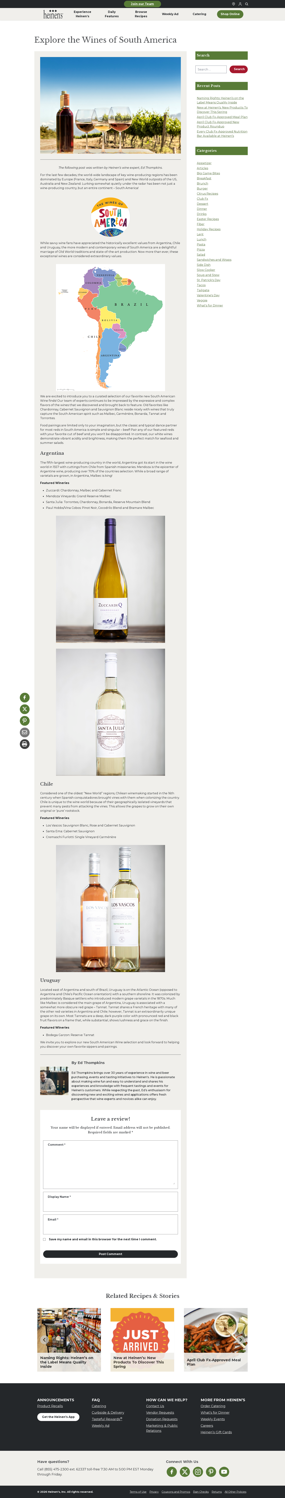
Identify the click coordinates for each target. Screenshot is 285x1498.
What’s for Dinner (215, 1412)
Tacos (201, 285)
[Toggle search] (246, 4)
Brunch (202, 183)
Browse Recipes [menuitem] (141, 14)
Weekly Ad (100, 1426)
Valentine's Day (208, 295)
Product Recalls (50, 1406)
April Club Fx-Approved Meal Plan (222, 117)
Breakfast (204, 178)
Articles (202, 168)
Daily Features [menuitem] (112, 14)
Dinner (202, 209)
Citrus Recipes (207, 193)
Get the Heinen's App (58, 1417)
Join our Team (142, 4)
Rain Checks (201, 1491)
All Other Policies (235, 1491)
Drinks (201, 214)
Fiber (200, 224)
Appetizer (204, 163)
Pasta (201, 244)
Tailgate (203, 290)
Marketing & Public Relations (162, 1428)
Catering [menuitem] (199, 14)
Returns (217, 1491)
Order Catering (213, 1406)
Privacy (154, 1491)
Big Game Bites (208, 173)
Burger (202, 188)
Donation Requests (162, 1419)
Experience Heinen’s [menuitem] (82, 14)
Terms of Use (138, 1491)
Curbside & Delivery (108, 1412)
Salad (201, 254)
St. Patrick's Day (208, 280)
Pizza (201, 249)
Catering (99, 1406)
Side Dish (203, 265)
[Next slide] (240, 1339)
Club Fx (202, 198)
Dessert (202, 204)
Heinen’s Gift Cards (216, 1432)
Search (239, 69)
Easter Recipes (208, 219)
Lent (200, 234)
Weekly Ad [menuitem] (170, 14)
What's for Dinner (210, 305)
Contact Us (155, 1406)
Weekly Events (213, 1419)
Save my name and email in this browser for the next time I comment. (103, 1239)
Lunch (201, 239)
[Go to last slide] (44, 1339)
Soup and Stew (208, 275)
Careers (207, 1426)
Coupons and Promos (176, 1491)
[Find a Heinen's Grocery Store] (233, 4)
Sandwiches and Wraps (214, 260)
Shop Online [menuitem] (230, 14)
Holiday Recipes (208, 229)
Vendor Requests (160, 1412)
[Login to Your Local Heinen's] (240, 4)
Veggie (202, 300)
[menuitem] (53, 14)
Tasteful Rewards (107, 1419)
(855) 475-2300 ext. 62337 (65, 1469)
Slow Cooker (206, 270)
